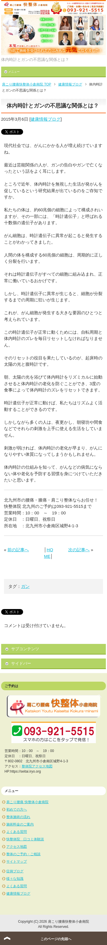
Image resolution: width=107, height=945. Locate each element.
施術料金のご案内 (20, 824)
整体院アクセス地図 (37, 766)
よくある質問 (16, 832)
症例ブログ (14, 871)
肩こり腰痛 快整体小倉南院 (27, 802)
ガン (25, 586)
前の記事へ (18, 549)
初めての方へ (16, 809)
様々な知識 (14, 879)
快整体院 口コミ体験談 (25, 839)
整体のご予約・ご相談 (23, 854)
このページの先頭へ (56, 939)
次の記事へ (79, 549)
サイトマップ (16, 862)
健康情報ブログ (45, 119)
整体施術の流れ (18, 817)
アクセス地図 (16, 847)
